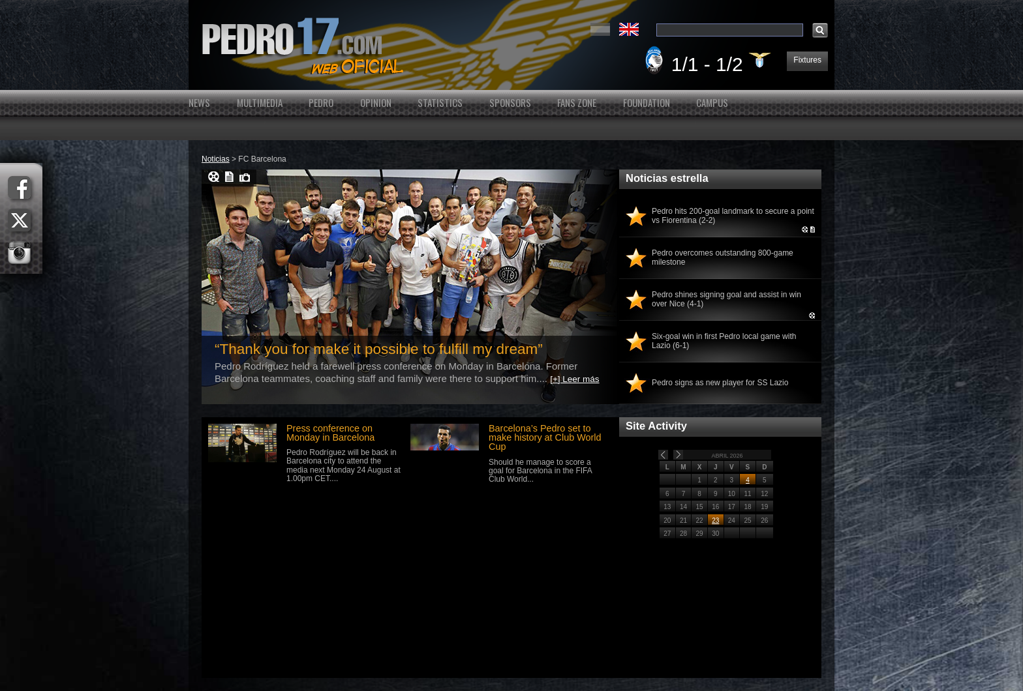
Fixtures (807, 60)
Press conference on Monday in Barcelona (330, 433)
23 (715, 520)
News (199, 102)
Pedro (321, 102)
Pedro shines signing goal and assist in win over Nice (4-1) (726, 299)
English (629, 29)
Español (600, 29)
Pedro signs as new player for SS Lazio (720, 383)
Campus (712, 102)
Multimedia (259, 102)
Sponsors (510, 102)
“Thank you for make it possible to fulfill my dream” (379, 349)
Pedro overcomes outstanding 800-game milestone (722, 257)
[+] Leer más (574, 379)
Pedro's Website (511, 45)
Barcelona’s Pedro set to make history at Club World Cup (545, 437)
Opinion (375, 102)
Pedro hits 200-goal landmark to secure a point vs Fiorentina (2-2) (733, 215)
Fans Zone (576, 102)
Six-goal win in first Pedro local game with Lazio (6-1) (724, 340)
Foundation (646, 102)
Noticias (216, 159)
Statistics (440, 102)
